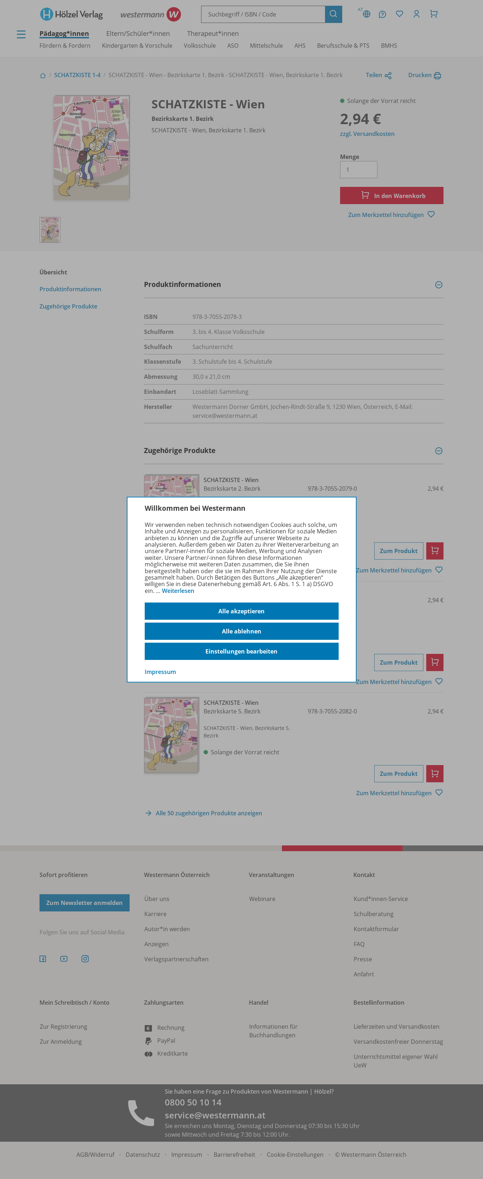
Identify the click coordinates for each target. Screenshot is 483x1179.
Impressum (160, 672)
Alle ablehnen (241, 631)
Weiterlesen (178, 591)
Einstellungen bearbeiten (241, 651)
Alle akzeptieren (241, 611)
